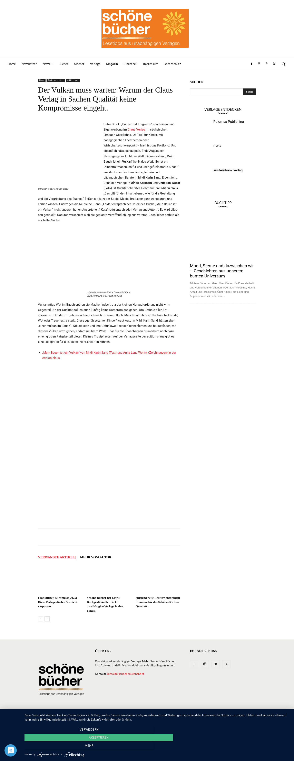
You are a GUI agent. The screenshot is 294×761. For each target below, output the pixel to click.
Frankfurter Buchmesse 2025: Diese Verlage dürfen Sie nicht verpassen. (57, 602)
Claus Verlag (136, 129)
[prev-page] (40, 618)
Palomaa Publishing (228, 122)
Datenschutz (247, 715)
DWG (217, 146)
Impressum (226, 715)
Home (97, 715)
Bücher (142, 715)
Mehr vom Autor (95, 557)
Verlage (158, 715)
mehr (250, 747)
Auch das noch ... (55, 80)
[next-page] (47, 618)
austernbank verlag (228, 170)
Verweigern (64, 747)
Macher (173, 715)
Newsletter (113, 715)
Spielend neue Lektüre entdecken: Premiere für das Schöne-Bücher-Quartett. (158, 602)
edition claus (72, 80)
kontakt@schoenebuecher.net (125, 673)
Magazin (189, 715)
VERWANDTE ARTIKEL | (57, 557)
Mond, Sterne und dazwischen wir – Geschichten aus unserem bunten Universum (222, 270)
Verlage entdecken (223, 109)
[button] (283, 64)
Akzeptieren (157, 747)
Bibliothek (207, 715)
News (41, 80)
